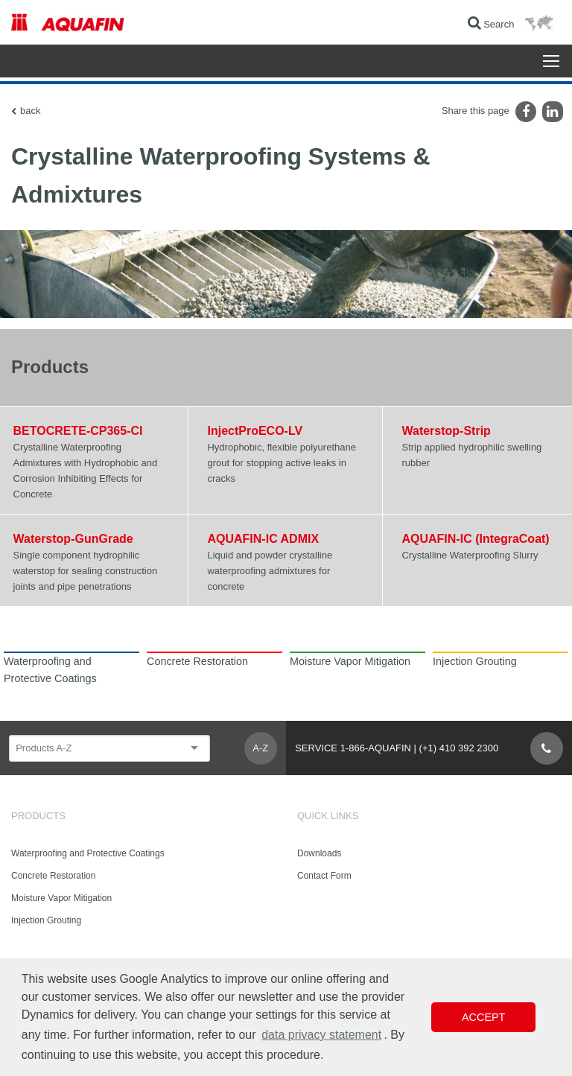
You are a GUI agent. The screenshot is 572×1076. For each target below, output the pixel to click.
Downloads (319, 853)
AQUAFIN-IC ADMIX (263, 538)
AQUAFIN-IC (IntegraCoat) (475, 538)
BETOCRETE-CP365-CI (78, 430)
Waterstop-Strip (445, 430)
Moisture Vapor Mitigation (61, 898)
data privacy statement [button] (321, 1034)
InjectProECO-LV (254, 430)
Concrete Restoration (53, 875)
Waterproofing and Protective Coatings (88, 853)
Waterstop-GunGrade (73, 538)
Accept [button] (483, 1017)
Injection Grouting (46, 920)
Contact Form (324, 875)
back (30, 110)
